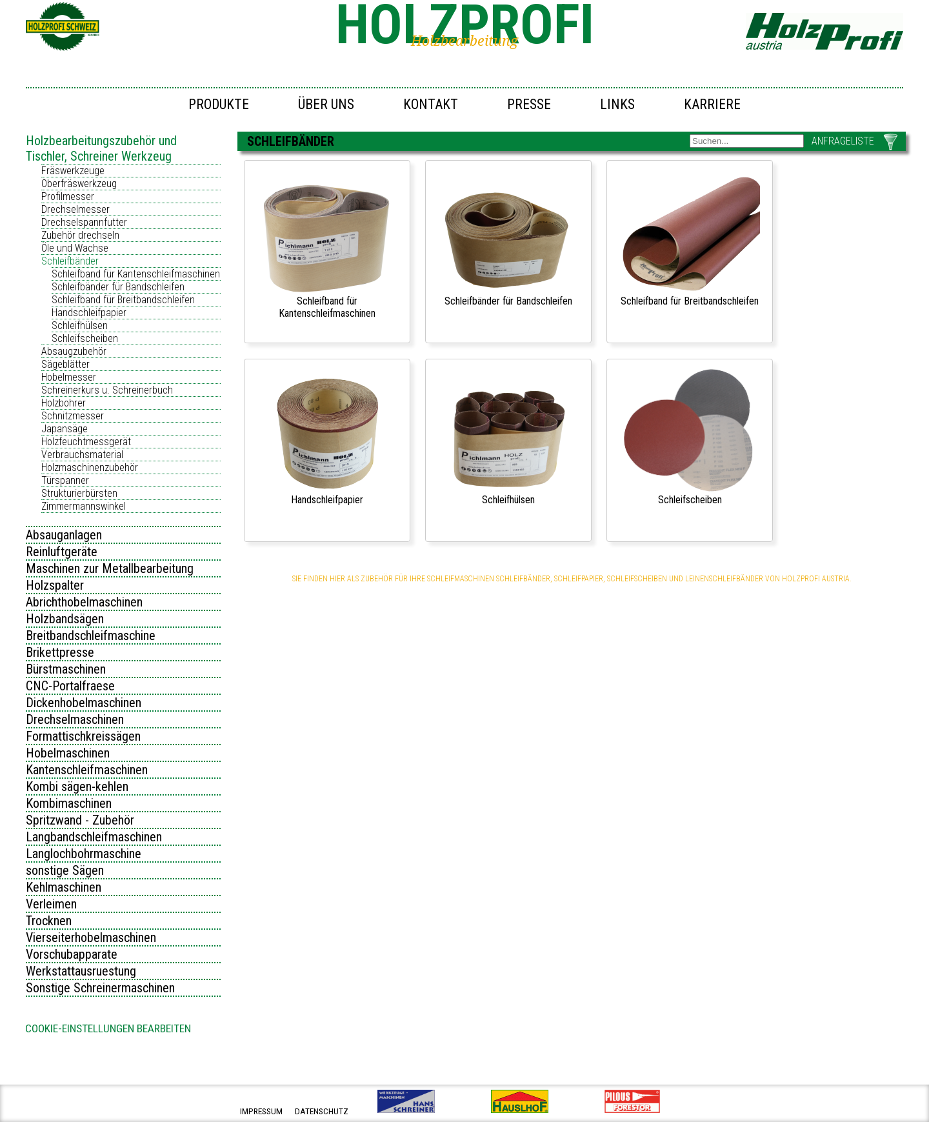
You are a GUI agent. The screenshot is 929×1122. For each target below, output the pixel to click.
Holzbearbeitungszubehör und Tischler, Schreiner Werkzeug (101, 148)
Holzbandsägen (65, 618)
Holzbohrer (63, 403)
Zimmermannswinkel (83, 506)
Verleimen (51, 904)
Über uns (326, 104)
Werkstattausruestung (81, 971)
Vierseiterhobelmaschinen (91, 937)
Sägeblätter (65, 364)
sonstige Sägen (65, 870)
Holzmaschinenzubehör (89, 467)
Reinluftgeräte (61, 551)
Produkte (218, 104)
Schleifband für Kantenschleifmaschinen (136, 274)
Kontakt (430, 104)
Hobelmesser (68, 377)
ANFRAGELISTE (843, 141)
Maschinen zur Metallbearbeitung (110, 568)
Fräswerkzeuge (73, 171)
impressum (261, 1111)
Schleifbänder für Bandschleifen (118, 287)
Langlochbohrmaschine (83, 853)
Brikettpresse (60, 652)
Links (617, 104)
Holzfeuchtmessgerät (86, 442)
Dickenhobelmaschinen (83, 702)
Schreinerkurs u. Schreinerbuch (107, 390)
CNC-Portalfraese (70, 686)
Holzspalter (55, 585)
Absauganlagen (64, 535)
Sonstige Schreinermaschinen (100, 988)
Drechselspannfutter (84, 222)
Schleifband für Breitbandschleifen (123, 300)
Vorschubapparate (71, 954)
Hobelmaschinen (68, 753)
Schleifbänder (70, 261)
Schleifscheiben (85, 338)
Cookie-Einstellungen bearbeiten (108, 1028)
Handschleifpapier (89, 312)
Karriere (712, 104)
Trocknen (49, 920)
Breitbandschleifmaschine (90, 635)
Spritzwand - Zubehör (80, 820)
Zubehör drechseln (80, 235)
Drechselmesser (75, 209)
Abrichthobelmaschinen (84, 602)
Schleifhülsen (80, 325)
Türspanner (65, 480)
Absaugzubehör (73, 351)
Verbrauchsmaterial (82, 454)
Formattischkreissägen (83, 736)
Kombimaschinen (69, 803)
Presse (529, 104)
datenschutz (321, 1111)
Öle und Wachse (74, 248)
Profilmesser (67, 196)
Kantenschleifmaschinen (87, 769)
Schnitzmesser (72, 416)
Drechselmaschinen (75, 719)
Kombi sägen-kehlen (77, 786)
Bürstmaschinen (66, 669)
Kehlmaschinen (63, 887)
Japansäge (64, 429)
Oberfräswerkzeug (79, 183)
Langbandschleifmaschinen (94, 837)
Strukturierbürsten (79, 493)
